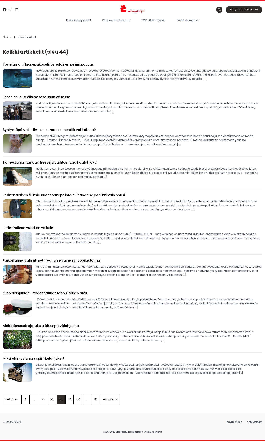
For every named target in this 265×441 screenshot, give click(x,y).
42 (43, 399)
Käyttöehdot (234, 422)
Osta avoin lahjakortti (116, 20)
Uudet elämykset (187, 20)
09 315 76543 (12, 422)
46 (78, 399)
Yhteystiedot (254, 422)
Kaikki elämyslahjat (78, 20)
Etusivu (7, 37)
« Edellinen (12, 399)
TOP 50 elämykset (153, 20)
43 (52, 399)
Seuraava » (110, 399)
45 (69, 399)
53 (96, 399)
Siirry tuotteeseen (244, 10)
